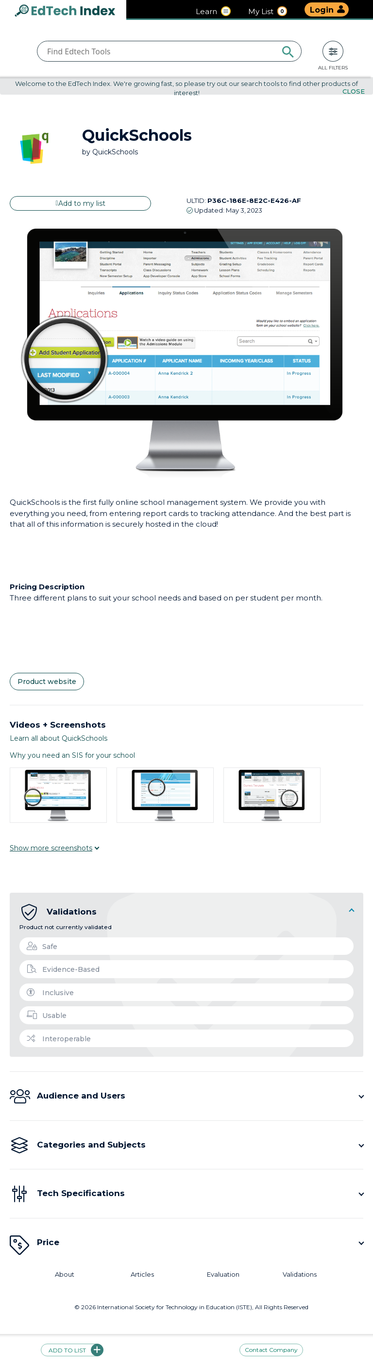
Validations (300, 1274)
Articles (142, 1274)
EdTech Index (73, 11)
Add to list (72, 1350)
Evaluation (223, 1274)
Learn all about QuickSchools (58, 738)
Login (322, 10)
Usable (47, 1015)
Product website (47, 681)
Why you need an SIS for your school (72, 755)
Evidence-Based (63, 969)
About (64, 1274)
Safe (42, 946)
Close (353, 91)
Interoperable (59, 1038)
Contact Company (271, 1350)
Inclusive (50, 992)
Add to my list (80, 203)
